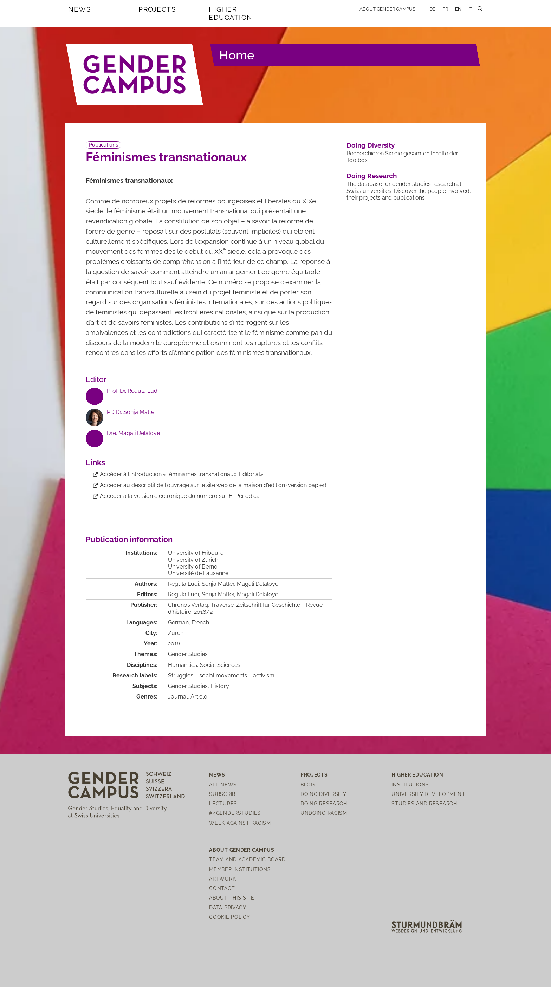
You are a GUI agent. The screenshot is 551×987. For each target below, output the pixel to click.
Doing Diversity (370, 145)
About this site (231, 898)
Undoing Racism (323, 813)
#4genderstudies (235, 813)
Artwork (222, 879)
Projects (157, 9)
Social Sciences (220, 665)
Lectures (223, 803)
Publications (103, 145)
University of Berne (192, 566)
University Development (428, 794)
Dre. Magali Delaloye (133, 433)
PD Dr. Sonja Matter (131, 412)
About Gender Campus (387, 9)
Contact (222, 888)
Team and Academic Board (247, 859)
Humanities (182, 665)
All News (223, 784)
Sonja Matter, (219, 594)
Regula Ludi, (185, 594)
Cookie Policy (229, 917)
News (79, 9)
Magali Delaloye (257, 594)
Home (236, 55)
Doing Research (371, 176)
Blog (307, 784)
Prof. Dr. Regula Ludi (132, 391)
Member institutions (240, 869)
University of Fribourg (196, 553)
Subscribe (224, 794)
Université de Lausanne (198, 573)
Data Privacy (227, 907)
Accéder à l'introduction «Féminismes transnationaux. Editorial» (181, 474)
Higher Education (231, 13)
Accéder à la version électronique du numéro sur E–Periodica (180, 496)
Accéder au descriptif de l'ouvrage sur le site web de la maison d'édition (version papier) (213, 485)
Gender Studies (188, 654)
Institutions (410, 784)
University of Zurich (193, 560)
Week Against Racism (240, 823)
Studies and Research (424, 803)
